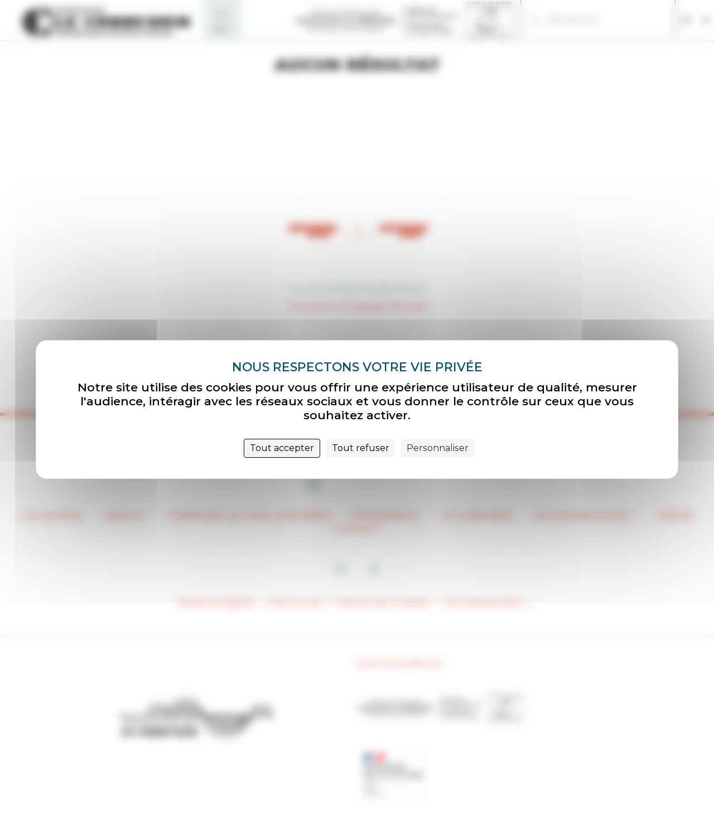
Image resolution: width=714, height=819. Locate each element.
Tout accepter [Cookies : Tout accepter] (282, 448)
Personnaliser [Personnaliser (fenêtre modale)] (438, 448)
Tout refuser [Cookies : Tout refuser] (360, 448)
